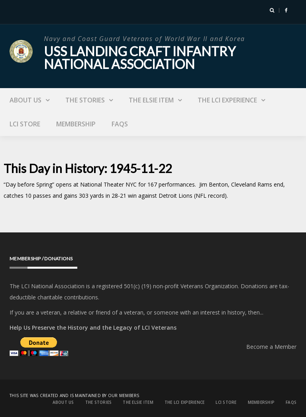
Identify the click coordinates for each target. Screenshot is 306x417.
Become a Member (271, 346)
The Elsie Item (151, 100)
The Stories (85, 100)
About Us (25, 100)
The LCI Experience (227, 100)
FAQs (120, 124)
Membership (76, 124)
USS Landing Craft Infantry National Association (139, 57)
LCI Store (25, 124)
